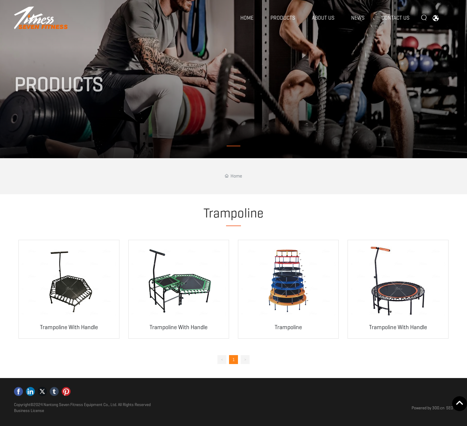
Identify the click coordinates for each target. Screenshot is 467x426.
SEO (449, 408)
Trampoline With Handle (69, 327)
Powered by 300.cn (428, 408)
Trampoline (288, 327)
